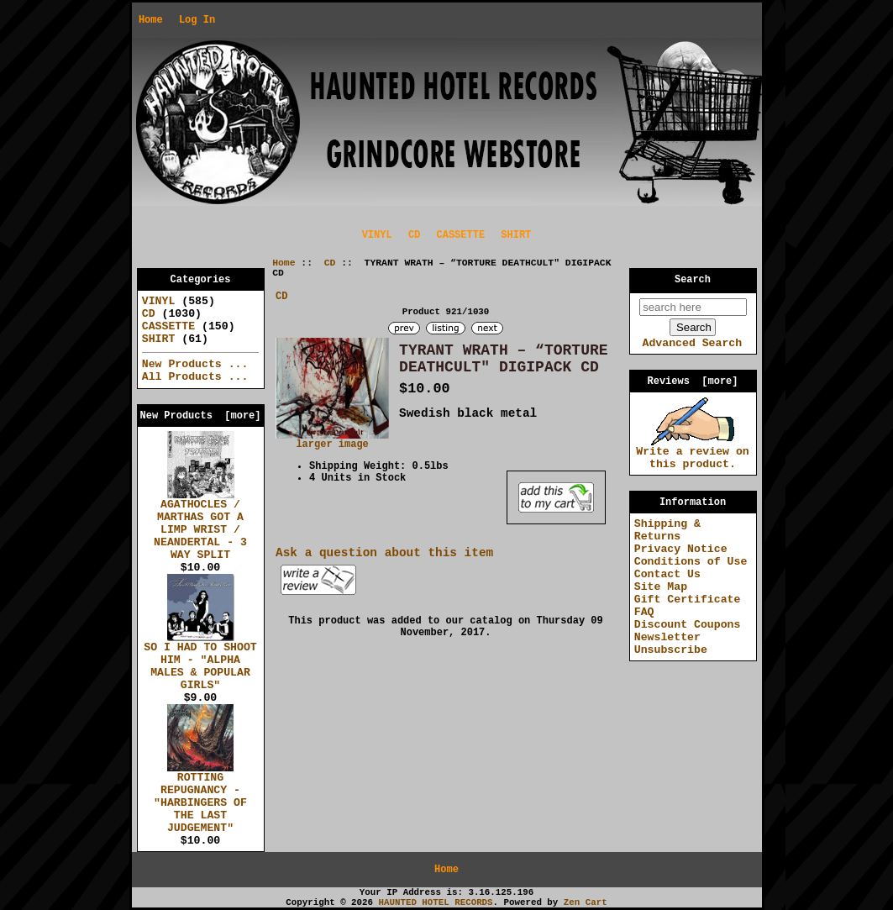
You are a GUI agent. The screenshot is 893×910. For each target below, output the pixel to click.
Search (693, 280)
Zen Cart (585, 902)
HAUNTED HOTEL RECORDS (436, 902)
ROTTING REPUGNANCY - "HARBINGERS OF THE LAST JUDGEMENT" (200, 798)
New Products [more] (199, 416)
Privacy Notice (681, 549)
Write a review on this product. (692, 453)
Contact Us (667, 574)
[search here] (693, 307)
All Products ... (195, 377)
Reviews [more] (692, 381)
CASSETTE (461, 235)
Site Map (660, 587)
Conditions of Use (691, 561)
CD (330, 263)
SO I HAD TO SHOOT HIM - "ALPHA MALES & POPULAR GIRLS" (200, 662)
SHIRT (516, 235)
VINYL (377, 235)
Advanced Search (692, 343)
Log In (197, 20)
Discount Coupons (687, 624)
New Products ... (195, 364)
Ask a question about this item (384, 553)
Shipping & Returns (667, 530)
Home (151, 20)
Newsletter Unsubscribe (670, 643)
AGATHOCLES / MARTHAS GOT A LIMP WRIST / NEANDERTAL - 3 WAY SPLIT (200, 525)
